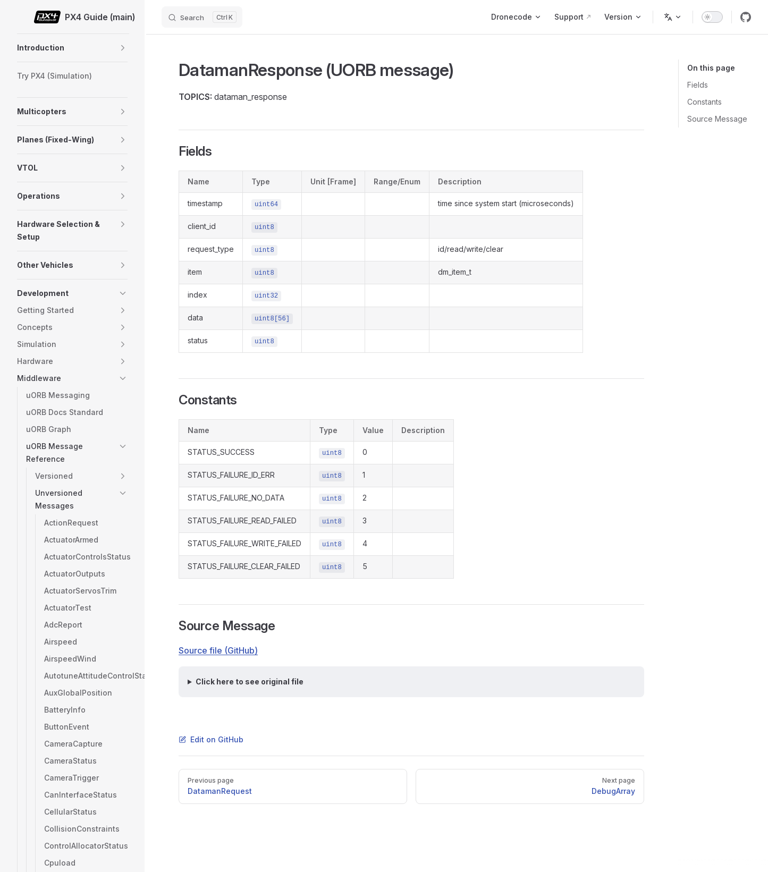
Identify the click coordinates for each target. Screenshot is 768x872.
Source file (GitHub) (218, 650)
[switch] (712, 17)
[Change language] (672, 17)
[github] (745, 17)
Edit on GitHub (211, 739)
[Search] (202, 17)
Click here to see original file (249, 681)
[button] (122, 47)
